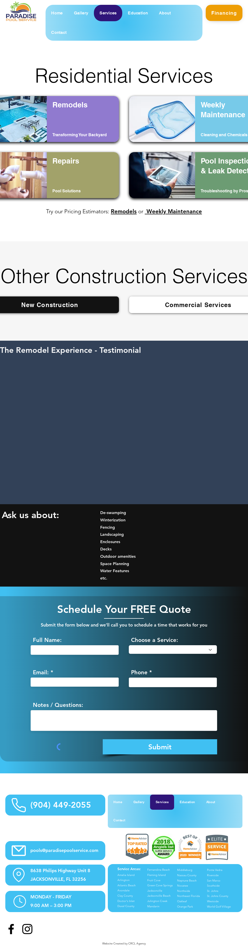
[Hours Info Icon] (19, 901)
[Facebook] (11, 929)
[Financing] (224, 13)
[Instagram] (27, 929)
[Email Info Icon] (18, 850)
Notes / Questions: (58, 705)
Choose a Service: (154, 640)
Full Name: (47, 640)
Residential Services (124, 75)
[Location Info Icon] (19, 875)
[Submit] (160, 746)
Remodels (124, 211)
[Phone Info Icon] (18, 805)
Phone (139, 672)
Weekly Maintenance (173, 211)
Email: (41, 672)
